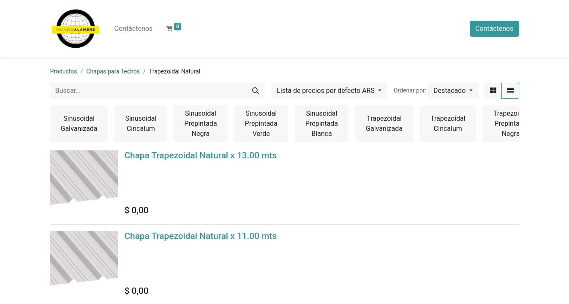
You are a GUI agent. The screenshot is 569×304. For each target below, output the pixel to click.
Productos (63, 71)
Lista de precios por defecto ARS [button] (326, 91)
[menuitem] (133, 28)
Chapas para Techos (113, 71)
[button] (453, 91)
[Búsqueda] (255, 91)
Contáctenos (494, 28)
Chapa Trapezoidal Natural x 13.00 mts (201, 155)
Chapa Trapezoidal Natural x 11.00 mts (201, 236)
